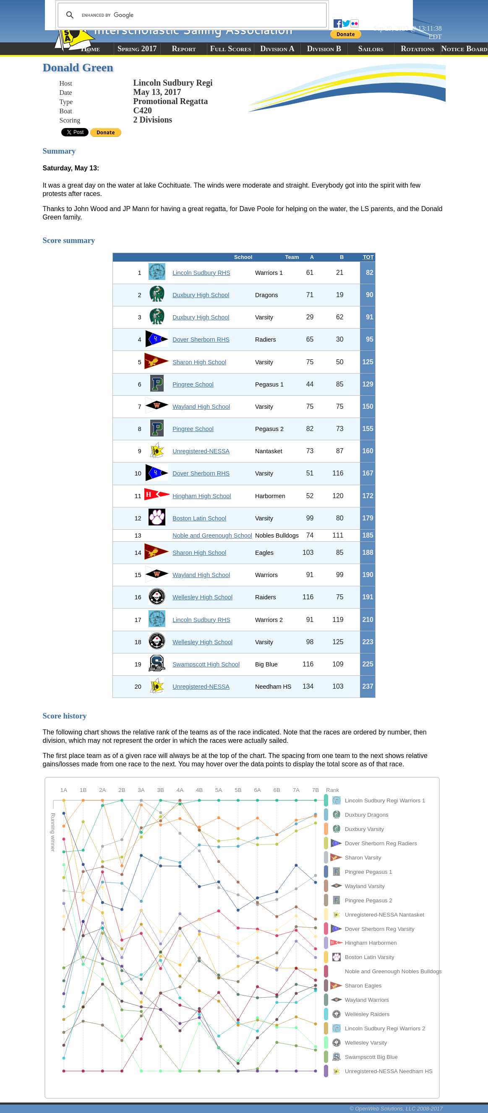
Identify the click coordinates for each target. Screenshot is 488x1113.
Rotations (417, 48)
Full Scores (230, 48)
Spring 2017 (137, 48)
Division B (324, 48)
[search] (191, 15)
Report (184, 48)
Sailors (371, 48)
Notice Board (464, 48)
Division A (277, 48)
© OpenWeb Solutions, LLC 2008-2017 (396, 1108)
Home (90, 48)
